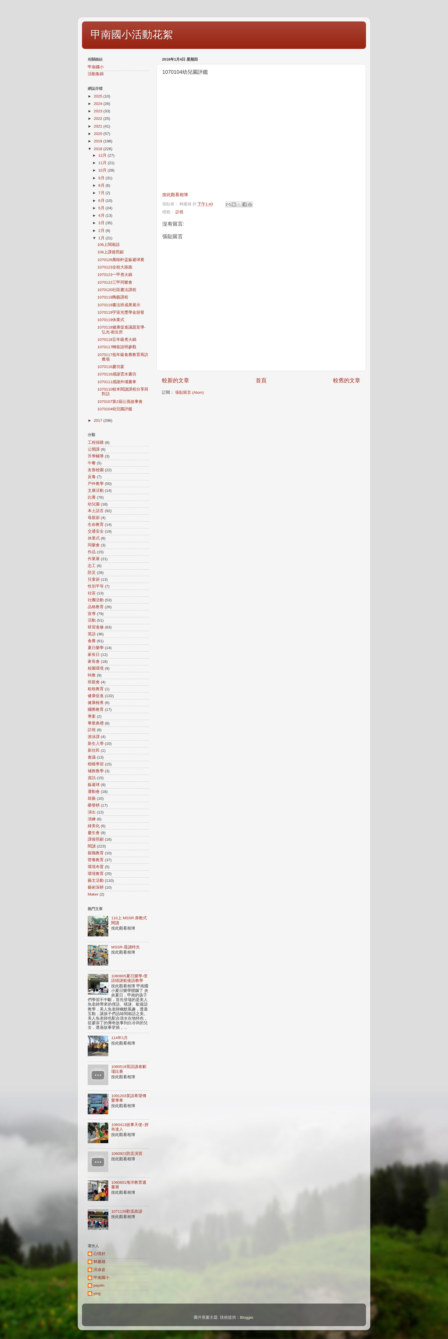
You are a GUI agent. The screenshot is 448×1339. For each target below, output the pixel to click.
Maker (93, 894)
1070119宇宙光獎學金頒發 (121, 312)
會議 (92, 757)
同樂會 (94, 545)
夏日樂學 (96, 648)
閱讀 (92, 846)
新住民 (94, 750)
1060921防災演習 (126, 1153)
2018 (98, 149)
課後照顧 (96, 839)
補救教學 (96, 771)
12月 (103, 155)
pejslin (98, 1285)
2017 (98, 420)
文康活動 (96, 490)
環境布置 (96, 867)
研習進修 (96, 627)
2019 (98, 141)
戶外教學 (96, 484)
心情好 (99, 1254)
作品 (92, 552)
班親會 (94, 682)
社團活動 (96, 600)
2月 (101, 230)
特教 (92, 675)
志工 (92, 566)
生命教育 (96, 524)
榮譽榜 (94, 805)
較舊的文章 (346, 380)
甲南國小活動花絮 (132, 34)
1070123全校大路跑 (115, 267)
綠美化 (94, 826)
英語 (92, 634)
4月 (101, 215)
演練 (92, 819)
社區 (92, 593)
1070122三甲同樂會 (115, 282)
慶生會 (94, 833)
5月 (101, 208)
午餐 (92, 463)
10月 (103, 170)
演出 (92, 812)
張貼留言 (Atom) (189, 392)
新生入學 (96, 743)
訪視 (179, 212)
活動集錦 (96, 74)
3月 (101, 223)
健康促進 (96, 696)
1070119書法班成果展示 (119, 305)
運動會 (94, 791)
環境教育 (96, 874)
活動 (92, 620)
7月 (101, 193)
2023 (98, 111)
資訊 (92, 778)
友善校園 (96, 470)
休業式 (94, 538)
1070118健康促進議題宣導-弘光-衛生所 (121, 329)
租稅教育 (96, 689)
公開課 (94, 449)
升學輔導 (96, 456)
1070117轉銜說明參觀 (117, 347)
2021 (98, 126)
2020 (98, 134)
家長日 (94, 654)
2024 (98, 104)
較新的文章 (175, 380)
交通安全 (96, 531)
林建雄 (99, 1262)
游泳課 (94, 737)
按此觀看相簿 (175, 194)
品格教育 (96, 607)
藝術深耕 (96, 887)
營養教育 (96, 860)
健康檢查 (96, 703)
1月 (101, 238)
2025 (98, 96)
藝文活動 (96, 880)
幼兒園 (94, 504)
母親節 (94, 518)
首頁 (261, 380)
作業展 (94, 559)
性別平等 (96, 586)
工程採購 (96, 442)
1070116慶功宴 (111, 367)
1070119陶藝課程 (113, 297)
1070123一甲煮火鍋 (115, 274)
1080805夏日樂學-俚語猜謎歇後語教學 (129, 978)
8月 (101, 185)
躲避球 (94, 785)
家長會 (94, 661)
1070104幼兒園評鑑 (115, 409)
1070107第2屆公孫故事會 (120, 401)
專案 (92, 716)
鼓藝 (92, 798)
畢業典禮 (96, 723)
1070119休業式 (111, 320)
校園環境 (96, 668)
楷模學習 (96, 764)
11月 (103, 163)
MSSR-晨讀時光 (125, 947)
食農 (92, 641)
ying (97, 1293)
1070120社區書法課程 (117, 290)
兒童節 (94, 579)
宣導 (92, 614)
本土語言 (96, 511)
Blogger (246, 1317)
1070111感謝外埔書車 (117, 382)
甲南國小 (96, 67)
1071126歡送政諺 (126, 1211)
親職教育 (96, 853)
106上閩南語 (108, 244)
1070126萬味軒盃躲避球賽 (121, 260)
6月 (101, 200)
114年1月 (119, 1038)
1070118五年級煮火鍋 (117, 339)
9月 (101, 178)
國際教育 (96, 709)
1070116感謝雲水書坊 (117, 374)
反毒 (92, 477)
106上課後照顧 (110, 252)
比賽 (92, 497)
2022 (98, 118)
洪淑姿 (99, 1270)
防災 (92, 572)
